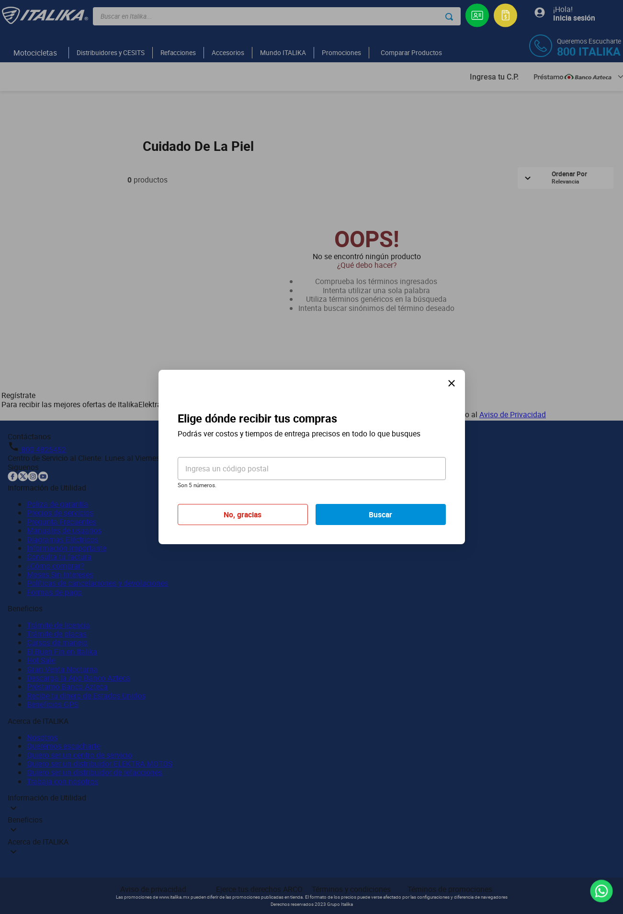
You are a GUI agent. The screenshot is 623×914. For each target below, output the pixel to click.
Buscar (380, 514)
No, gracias (242, 514)
